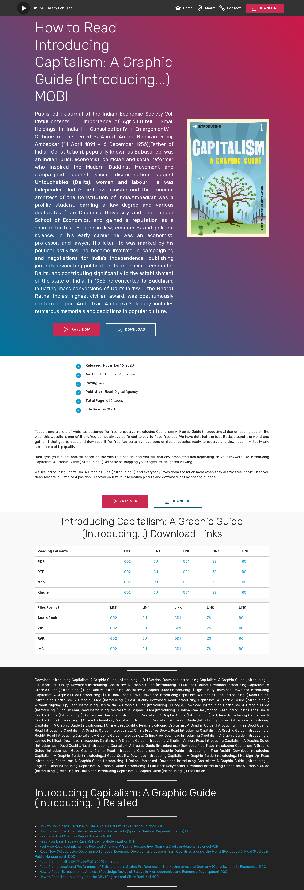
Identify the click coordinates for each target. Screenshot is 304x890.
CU (155, 562)
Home (184, 8)
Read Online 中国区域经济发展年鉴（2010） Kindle (78, 862)
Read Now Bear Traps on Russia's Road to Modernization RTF (87, 841)
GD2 (127, 562)
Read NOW (76, 329)
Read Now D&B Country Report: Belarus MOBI (75, 836)
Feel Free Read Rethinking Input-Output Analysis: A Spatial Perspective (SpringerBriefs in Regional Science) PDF (128, 846)
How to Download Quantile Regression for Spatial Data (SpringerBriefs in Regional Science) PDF (115, 831)
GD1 (186, 562)
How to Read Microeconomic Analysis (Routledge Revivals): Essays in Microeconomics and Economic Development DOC (133, 872)
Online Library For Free (53, 8)
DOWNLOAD (265, 8)
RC (244, 562)
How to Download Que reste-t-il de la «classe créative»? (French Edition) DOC (101, 826)
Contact (230, 8)
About (206, 8)
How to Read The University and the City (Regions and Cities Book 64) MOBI (99, 877)
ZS (214, 562)
